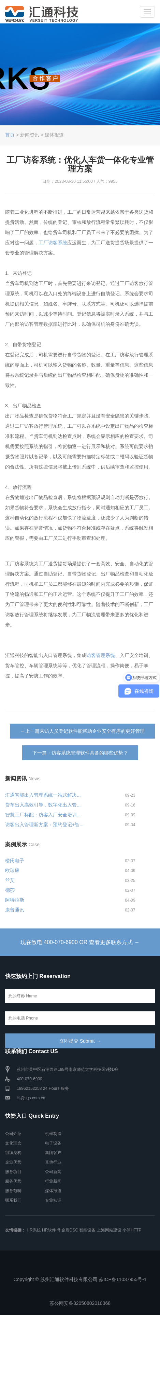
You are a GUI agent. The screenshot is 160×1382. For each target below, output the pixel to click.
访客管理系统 (100, 655)
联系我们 (13, 1200)
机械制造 (53, 1133)
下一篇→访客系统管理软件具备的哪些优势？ (80, 753)
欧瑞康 (12, 870)
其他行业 (53, 1162)
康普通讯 (14, 910)
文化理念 (13, 1143)
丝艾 (10, 880)
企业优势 (13, 1162)
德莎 (10, 890)
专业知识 (53, 1200)
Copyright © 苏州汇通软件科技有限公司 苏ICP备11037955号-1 (80, 1279)
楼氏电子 (14, 860)
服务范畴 (13, 1190)
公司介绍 (13, 1133)
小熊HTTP (131, 1230)
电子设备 (53, 1143)
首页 (10, 135)
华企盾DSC (67, 1230)
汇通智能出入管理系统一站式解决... (43, 795)
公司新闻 (53, 1171)
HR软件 (49, 1230)
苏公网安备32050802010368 (80, 1303)
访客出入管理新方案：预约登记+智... (44, 824)
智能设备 (87, 1230)
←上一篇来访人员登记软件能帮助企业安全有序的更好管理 (82, 731)
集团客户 (53, 1152)
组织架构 (13, 1152)
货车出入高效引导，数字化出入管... (43, 805)
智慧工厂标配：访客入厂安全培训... (43, 814)
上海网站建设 (109, 1230)
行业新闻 (53, 1181)
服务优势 (13, 1181)
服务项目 (13, 1171)
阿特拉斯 (14, 900)
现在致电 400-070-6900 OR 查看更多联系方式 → (80, 942)
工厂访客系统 (53, 242)
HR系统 (34, 1230)
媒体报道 (53, 1190)
